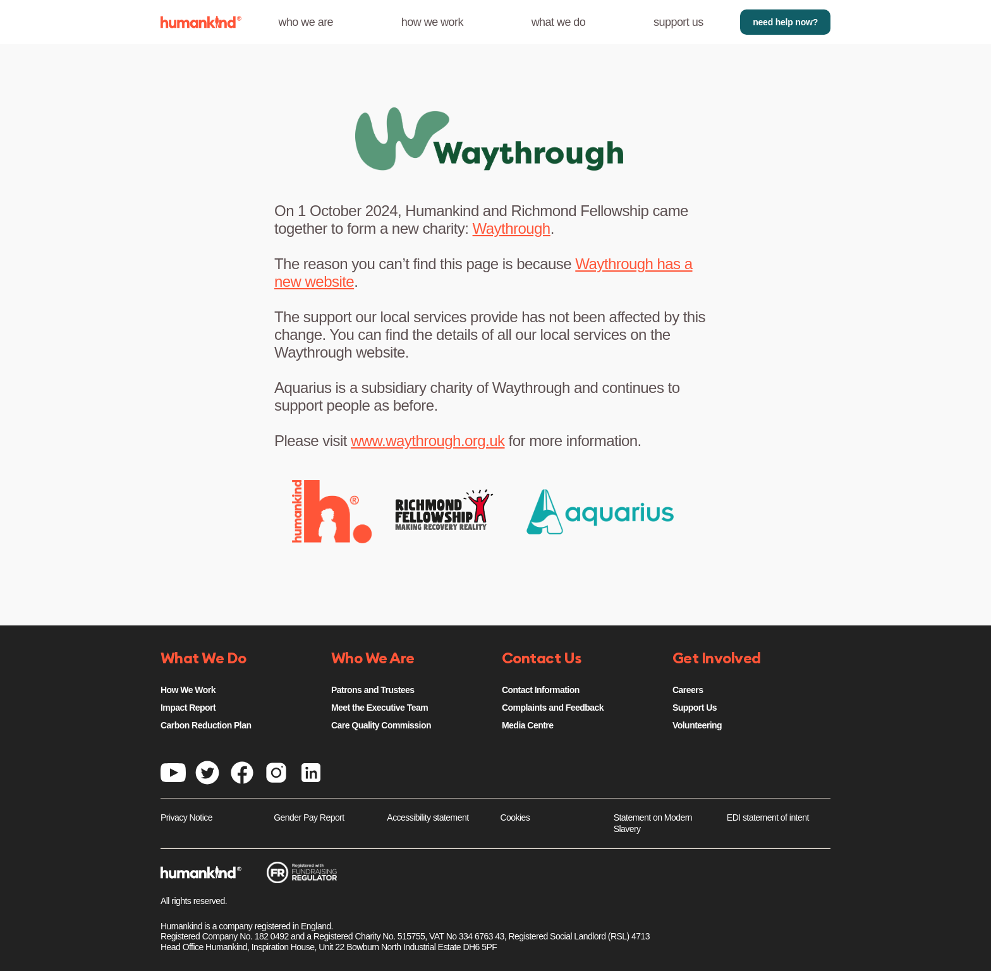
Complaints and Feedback (553, 708)
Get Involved (716, 658)
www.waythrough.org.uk (427, 440)
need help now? (785, 22)
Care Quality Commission (381, 725)
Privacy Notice (186, 817)
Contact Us (541, 658)
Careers (687, 690)
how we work (432, 22)
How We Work (188, 690)
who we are (305, 22)
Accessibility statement (427, 817)
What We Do (203, 658)
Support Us (694, 708)
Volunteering (697, 725)
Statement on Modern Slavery (653, 823)
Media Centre (527, 725)
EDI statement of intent (768, 817)
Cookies (515, 817)
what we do (559, 22)
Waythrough (511, 228)
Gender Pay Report (309, 817)
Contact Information (541, 690)
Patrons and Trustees (373, 690)
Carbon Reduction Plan (206, 725)
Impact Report (188, 708)
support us (678, 22)
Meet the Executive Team (379, 708)
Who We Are (373, 658)
